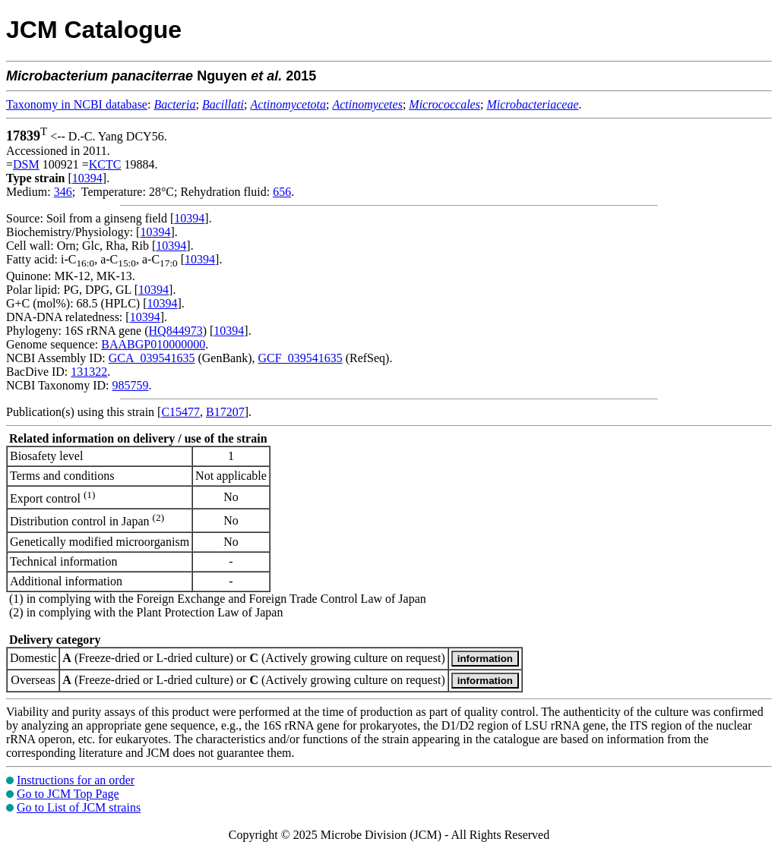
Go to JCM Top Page (68, 793)
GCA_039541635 (152, 357)
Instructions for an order (75, 780)
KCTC (105, 164)
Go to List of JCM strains (79, 807)
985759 (130, 385)
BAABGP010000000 (153, 344)
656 (282, 191)
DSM (26, 164)
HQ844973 (176, 330)
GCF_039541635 (300, 357)
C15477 (180, 411)
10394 (87, 178)
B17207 (225, 411)
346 (63, 191)
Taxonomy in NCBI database (76, 104)
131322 (89, 371)
